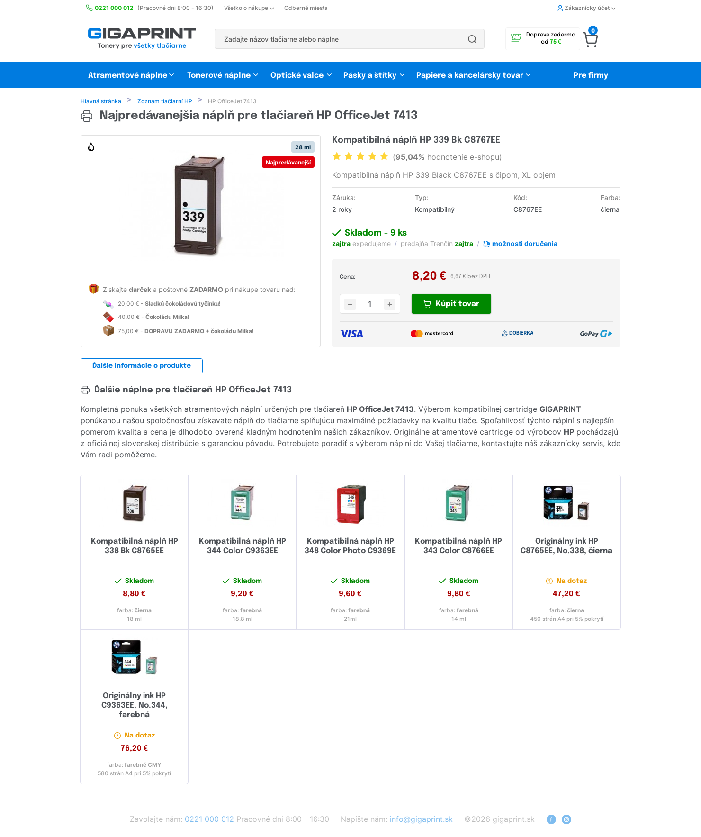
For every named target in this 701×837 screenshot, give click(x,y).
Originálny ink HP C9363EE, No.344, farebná (134, 706)
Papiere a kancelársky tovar (470, 76)
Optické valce (297, 76)
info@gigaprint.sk (421, 820)
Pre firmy (591, 76)
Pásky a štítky (369, 76)
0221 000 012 (209, 820)
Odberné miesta (306, 7)
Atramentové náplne (127, 76)
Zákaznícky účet (586, 7)
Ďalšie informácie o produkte (141, 367)
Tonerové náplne (219, 76)
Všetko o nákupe (249, 7)
